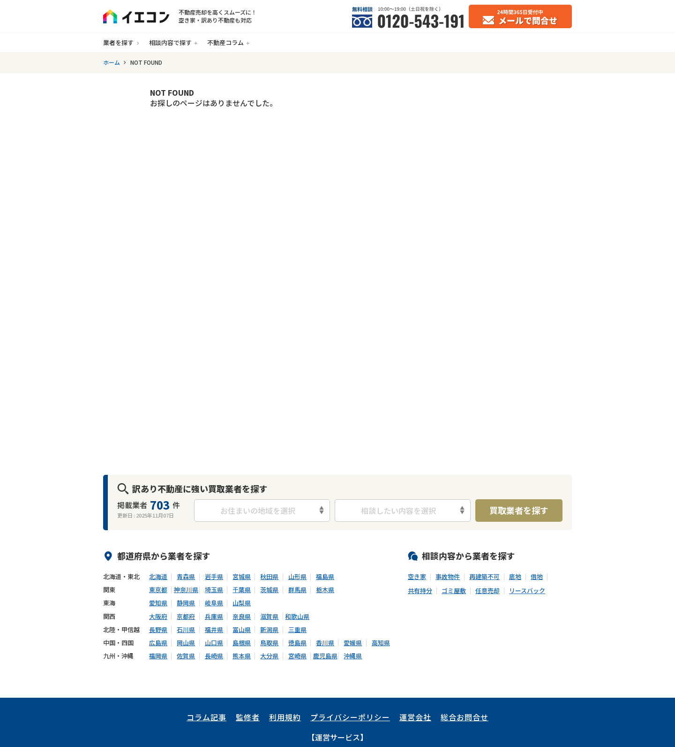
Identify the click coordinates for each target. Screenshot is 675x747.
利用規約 (285, 717)
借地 (537, 576)
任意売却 (487, 591)
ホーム (111, 62)
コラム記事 (206, 717)
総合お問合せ (464, 717)
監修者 (248, 717)
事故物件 (447, 576)
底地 (515, 576)
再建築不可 (484, 576)
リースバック (527, 591)
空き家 (417, 576)
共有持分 (420, 591)
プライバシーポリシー (350, 717)
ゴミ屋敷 (454, 591)
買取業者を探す (518, 510)
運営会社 (415, 717)
